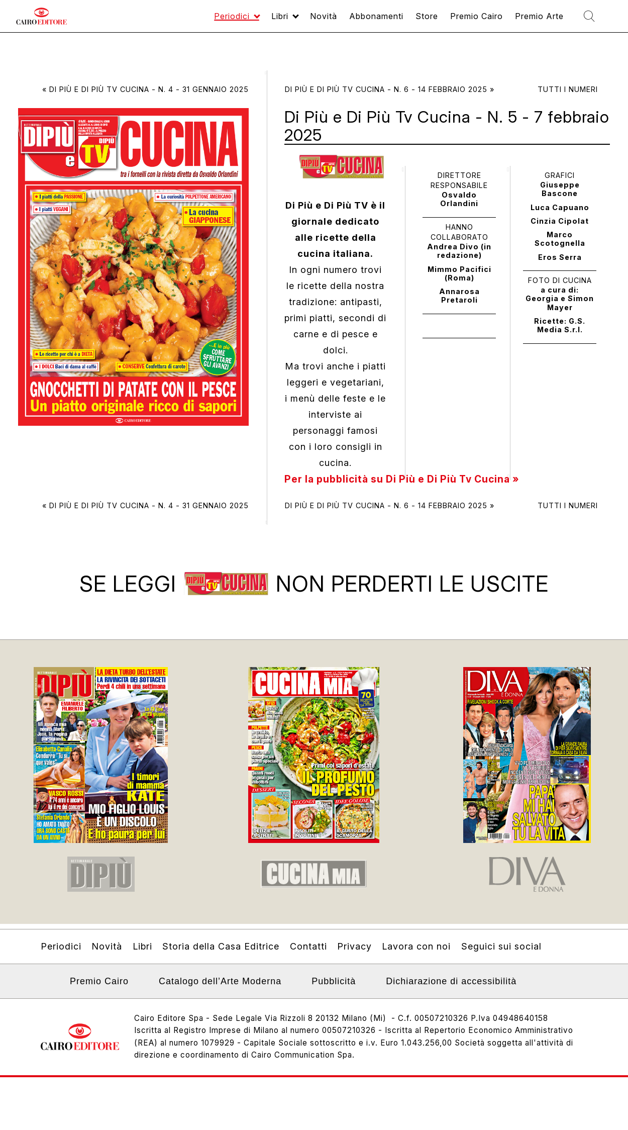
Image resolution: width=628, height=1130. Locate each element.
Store (401, 21)
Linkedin (47, 990)
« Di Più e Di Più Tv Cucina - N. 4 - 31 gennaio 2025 (145, 89)
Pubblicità (333, 987)
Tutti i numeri (568, 89)
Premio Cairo (457, 21)
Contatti (308, 952)
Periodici (184, 21)
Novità (286, 21)
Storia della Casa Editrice (220, 952)
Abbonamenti (345, 21)
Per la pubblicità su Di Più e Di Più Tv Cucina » (406, 479)
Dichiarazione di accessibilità (451, 987)
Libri (238, 21)
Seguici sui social (501, 952)
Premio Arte (528, 21)
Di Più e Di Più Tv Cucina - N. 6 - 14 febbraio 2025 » (389, 89)
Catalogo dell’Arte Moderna (220, 987)
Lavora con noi (416, 952)
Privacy (354, 952)
